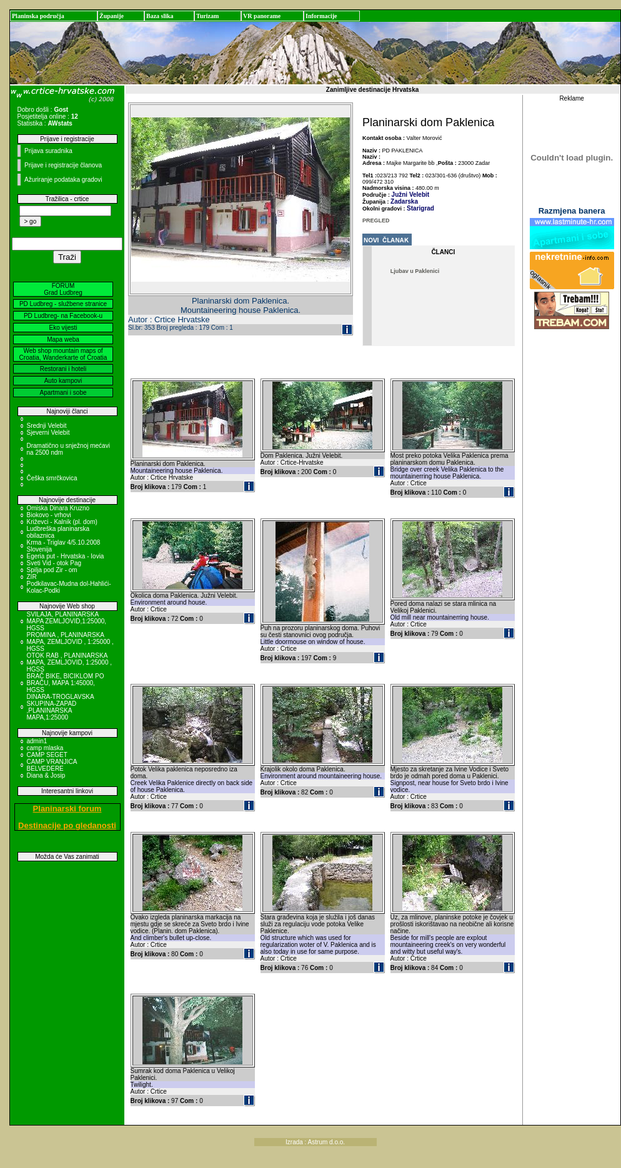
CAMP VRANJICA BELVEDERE (52, 765)
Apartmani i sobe (62, 392)
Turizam (207, 15)
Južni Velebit (411, 194)
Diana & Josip (46, 775)
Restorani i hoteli (63, 368)
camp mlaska (45, 748)
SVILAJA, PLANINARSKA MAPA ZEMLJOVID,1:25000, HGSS (67, 621)
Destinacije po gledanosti (67, 825)
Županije (111, 15)
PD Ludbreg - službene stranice (63, 303)
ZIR (32, 576)
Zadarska (404, 201)
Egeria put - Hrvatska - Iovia (65, 556)
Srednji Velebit (47, 425)
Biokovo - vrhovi (49, 515)
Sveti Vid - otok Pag (54, 563)
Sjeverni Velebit (48, 432)
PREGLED (376, 220)
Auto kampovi (63, 380)
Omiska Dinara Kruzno (58, 508)
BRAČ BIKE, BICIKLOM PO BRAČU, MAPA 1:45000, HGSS (65, 683)
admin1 (37, 741)
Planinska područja (38, 15)
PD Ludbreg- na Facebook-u (63, 315)
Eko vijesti (63, 327)
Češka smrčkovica (52, 478)
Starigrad (420, 208)
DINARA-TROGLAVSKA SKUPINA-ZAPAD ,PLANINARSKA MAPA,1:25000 (60, 707)
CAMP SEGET (47, 754)
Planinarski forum (67, 808)
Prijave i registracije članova (63, 165)
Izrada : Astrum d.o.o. (315, 1142)
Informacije (321, 15)
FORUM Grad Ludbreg (63, 289)
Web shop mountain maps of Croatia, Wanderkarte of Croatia (63, 354)
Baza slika (160, 15)
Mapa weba (63, 339)
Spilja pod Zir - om (52, 570)
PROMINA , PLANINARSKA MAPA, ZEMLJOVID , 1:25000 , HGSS (70, 641)
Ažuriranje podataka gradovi (63, 179)
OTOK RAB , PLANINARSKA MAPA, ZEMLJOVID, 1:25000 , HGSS (69, 662)
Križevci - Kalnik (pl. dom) (62, 521)
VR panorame (262, 15)
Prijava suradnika (48, 150)
